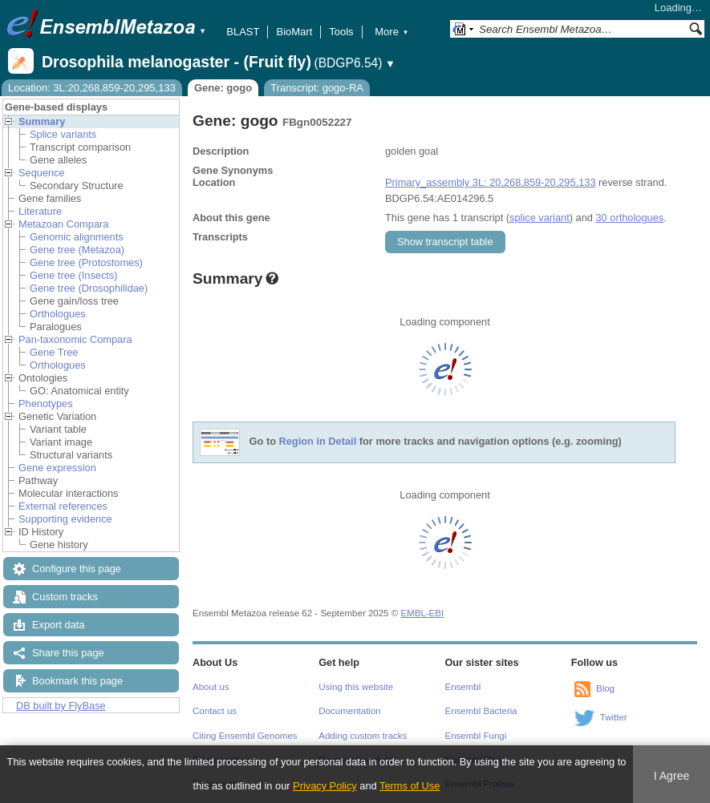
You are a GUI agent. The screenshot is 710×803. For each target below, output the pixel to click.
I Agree (672, 775)
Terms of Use (409, 786)
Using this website (355, 687)
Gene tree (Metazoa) (77, 250)
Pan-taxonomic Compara (75, 339)
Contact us (215, 711)
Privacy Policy (325, 786)
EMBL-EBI (422, 613)
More (391, 32)
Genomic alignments (77, 237)
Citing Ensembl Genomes (245, 735)
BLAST (242, 32)
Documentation (349, 711)
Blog (605, 688)
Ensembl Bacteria (481, 711)
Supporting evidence (65, 519)
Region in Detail (318, 442)
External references (63, 506)
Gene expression (57, 468)
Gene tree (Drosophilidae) (89, 288)
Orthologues (58, 314)
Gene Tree (54, 352)
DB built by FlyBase (61, 706)
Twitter (613, 717)
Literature (40, 211)
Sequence (41, 173)
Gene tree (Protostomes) (86, 262)
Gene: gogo (223, 88)
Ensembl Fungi (476, 735)
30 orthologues (629, 218)
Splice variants (63, 134)
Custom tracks (65, 597)
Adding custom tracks (362, 735)
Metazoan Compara (63, 224)
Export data (58, 625)
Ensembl (463, 687)
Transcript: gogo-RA (316, 88)
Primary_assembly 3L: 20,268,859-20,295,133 (490, 182)
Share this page (68, 653)
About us (211, 687)
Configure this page (76, 569)
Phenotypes (45, 403)
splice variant (539, 218)
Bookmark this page (77, 681)
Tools (341, 32)
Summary (41, 121)
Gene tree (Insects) (74, 275)
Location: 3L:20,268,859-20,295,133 (92, 88)
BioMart (294, 32)
